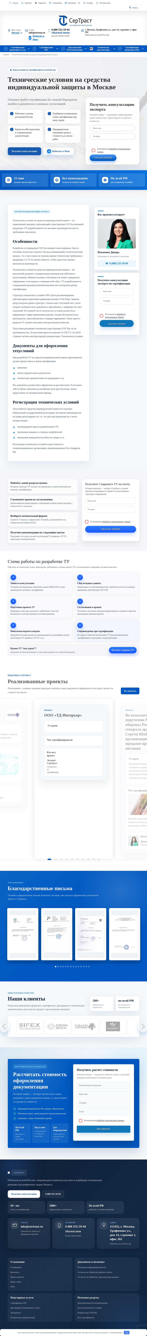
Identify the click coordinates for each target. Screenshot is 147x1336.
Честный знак (104, 3)
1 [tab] (49, 859)
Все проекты (130, 691)
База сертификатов (86, 1317)
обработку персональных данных (116, 522)
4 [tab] (66, 859)
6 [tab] (77, 859)
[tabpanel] (73, 779)
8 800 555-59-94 (60, 30)
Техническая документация (22, 1317)
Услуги (15, 3)
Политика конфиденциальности (92, 1267)
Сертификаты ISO (18, 1303)
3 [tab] (61, 859)
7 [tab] (83, 859)
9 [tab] (93, 859)
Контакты (72, 3)
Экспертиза (15, 1313)
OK (126, 1332)
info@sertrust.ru (36, 32)
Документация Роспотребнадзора (93, 1303)
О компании (57, 3)
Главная (6, 54)
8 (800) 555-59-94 (118, 263)
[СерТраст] (73, 21)
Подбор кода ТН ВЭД (87, 1313)
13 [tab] (86, 966)
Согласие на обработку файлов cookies (95, 1272)
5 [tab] (72, 859)
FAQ (12, 1286)
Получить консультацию (24, 151)
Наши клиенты (17, 1277)
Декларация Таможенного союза (25, 1308)
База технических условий (89, 1308)
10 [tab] (99, 859)
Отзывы (90, 3)
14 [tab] (88, 966)
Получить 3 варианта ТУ (122, 650)
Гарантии (42, 3)
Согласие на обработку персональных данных (98, 1277)
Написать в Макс (38, 38)
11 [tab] (81, 966)
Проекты (28, 3)
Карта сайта (15, 1282)
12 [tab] (83, 966)
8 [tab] (88, 859)
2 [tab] (56, 859)
